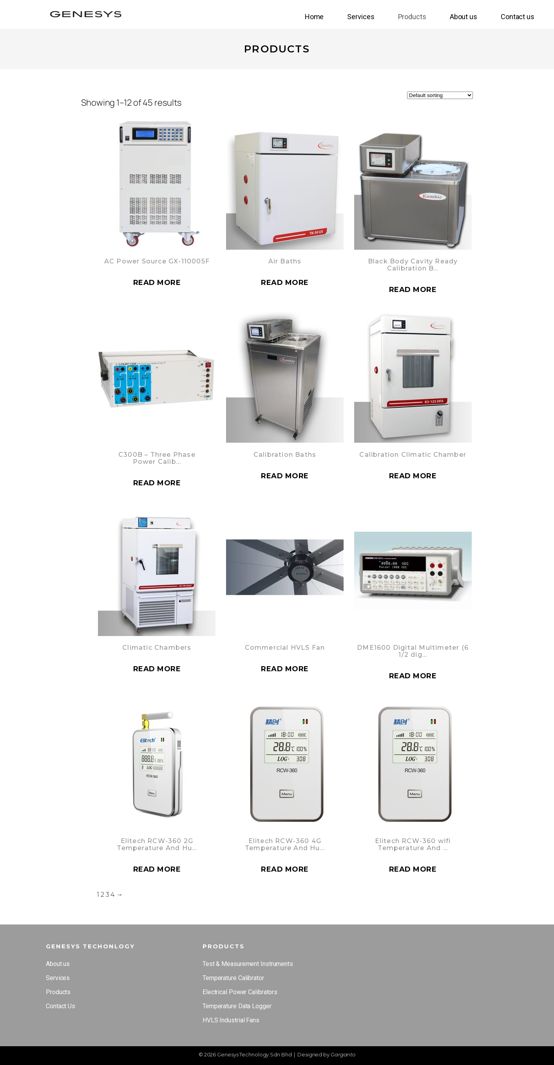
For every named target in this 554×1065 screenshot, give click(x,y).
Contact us (517, 17)
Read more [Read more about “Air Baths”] (285, 282)
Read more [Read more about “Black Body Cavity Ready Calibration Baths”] (413, 289)
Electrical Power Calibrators (240, 992)
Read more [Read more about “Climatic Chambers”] (157, 669)
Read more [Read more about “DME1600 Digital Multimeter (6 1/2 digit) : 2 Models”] (413, 676)
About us (463, 17)
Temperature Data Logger (237, 1006)
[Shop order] (440, 95)
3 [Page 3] (107, 894)
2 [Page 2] (102, 894)
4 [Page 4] (112, 894)
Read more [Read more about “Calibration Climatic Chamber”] (413, 476)
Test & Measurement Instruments (248, 964)
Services (360, 17)
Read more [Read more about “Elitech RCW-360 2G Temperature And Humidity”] (157, 869)
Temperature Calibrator (233, 978)
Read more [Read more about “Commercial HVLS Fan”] (285, 669)
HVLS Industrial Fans (231, 1020)
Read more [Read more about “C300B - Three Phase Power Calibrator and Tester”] (157, 483)
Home (314, 17)
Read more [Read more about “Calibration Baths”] (285, 476)
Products (412, 17)
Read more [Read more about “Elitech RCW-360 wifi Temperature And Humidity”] (413, 869)
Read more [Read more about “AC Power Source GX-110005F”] (157, 282)
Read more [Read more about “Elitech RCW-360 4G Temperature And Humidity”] (285, 869)
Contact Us (60, 1006)
